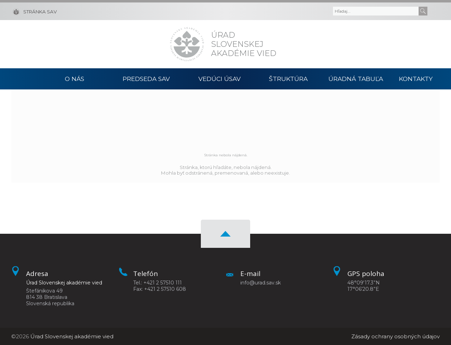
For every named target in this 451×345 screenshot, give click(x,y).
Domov (29, 78)
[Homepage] (187, 44)
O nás (74, 78)
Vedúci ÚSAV (219, 78)
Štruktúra (288, 78)
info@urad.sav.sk (260, 283)
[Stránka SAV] (35, 11)
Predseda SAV (146, 78)
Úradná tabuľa (355, 78)
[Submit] (423, 11)
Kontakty (416, 78)
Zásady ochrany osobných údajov (395, 336)
